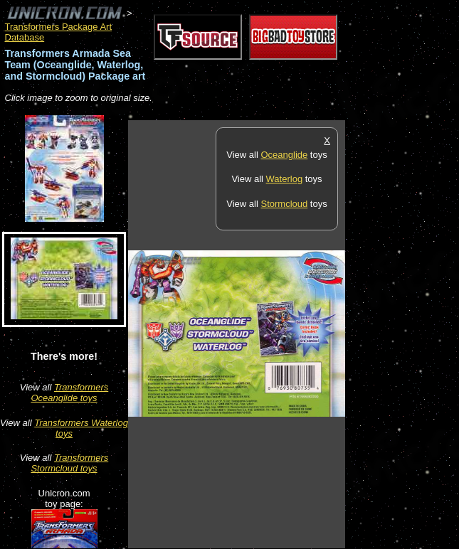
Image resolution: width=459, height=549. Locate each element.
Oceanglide (283, 154)
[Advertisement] (402, 333)
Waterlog (284, 179)
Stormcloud (283, 203)
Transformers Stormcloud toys (69, 463)
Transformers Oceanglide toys (69, 392)
